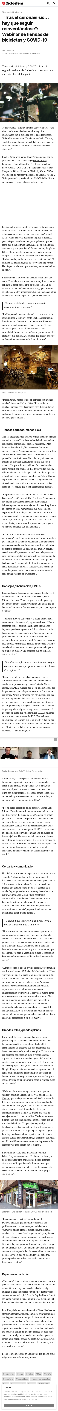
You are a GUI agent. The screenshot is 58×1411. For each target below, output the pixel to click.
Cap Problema (33, 164)
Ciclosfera (9, 50)
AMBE (50, 174)
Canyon (5, 1098)
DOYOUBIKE (24, 167)
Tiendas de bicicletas (11, 12)
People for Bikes (11, 171)
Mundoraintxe (40, 160)
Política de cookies (29, 1399)
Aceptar (29, 1405)
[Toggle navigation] (54, 3)
